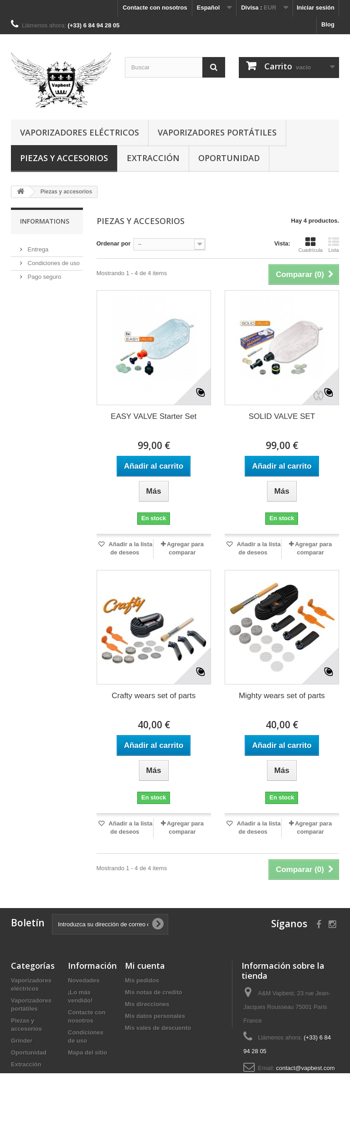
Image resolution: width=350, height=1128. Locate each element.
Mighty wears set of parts (282, 695)
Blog (328, 24)
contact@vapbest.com (305, 1068)
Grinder (21, 1040)
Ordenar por (114, 243)
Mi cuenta (145, 965)
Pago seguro (43, 273)
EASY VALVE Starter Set (153, 416)
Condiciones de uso (53, 259)
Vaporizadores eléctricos (79, 132)
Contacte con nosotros (155, 7)
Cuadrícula (311, 244)
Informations (44, 221)
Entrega (37, 245)
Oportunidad (229, 157)
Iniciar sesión (316, 7)
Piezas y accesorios (64, 157)
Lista (333, 244)
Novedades (83, 980)
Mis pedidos (142, 980)
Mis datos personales (155, 1016)
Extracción (153, 157)
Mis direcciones (147, 1004)
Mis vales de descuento (158, 1027)
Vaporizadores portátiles (217, 132)
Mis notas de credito (153, 992)
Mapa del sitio (87, 1052)
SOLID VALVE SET (281, 416)
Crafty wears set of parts (154, 695)
